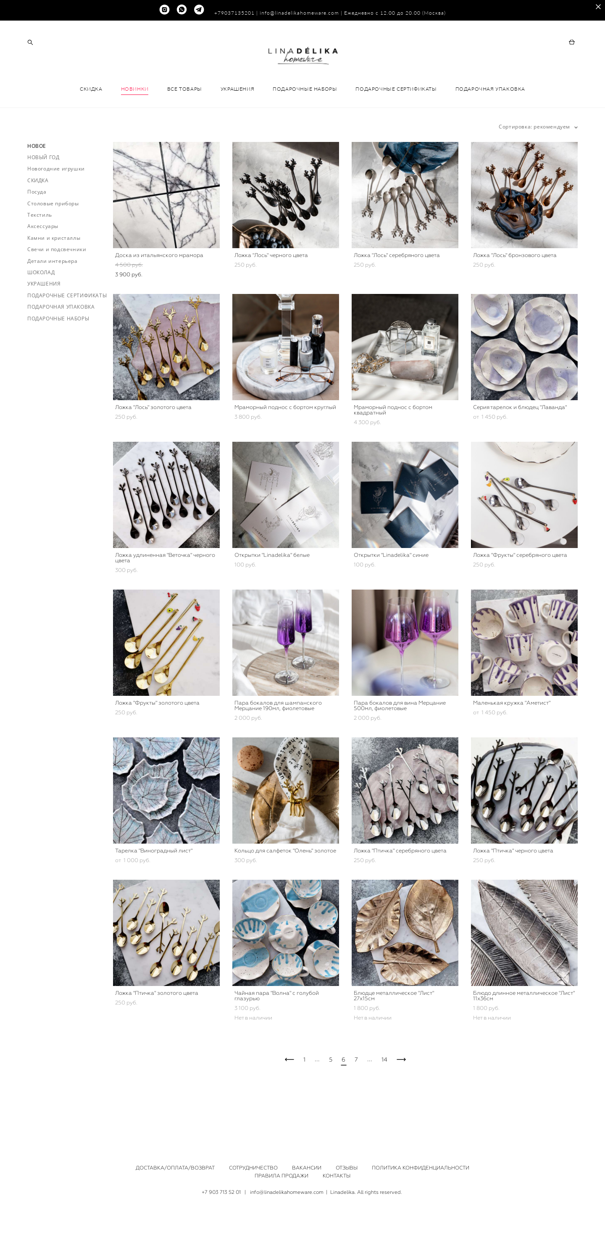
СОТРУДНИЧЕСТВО (253, 1168)
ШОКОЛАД (41, 304)
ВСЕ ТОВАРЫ (184, 121)
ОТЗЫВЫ (347, 1168)
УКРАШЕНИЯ (237, 121)
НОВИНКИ (135, 121)
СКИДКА (91, 121)
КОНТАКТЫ (336, 1176)
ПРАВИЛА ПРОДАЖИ (281, 1176)
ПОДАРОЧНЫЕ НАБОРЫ (305, 121)
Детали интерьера (52, 292)
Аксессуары (42, 258)
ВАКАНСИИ (306, 1168)
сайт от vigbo (302, 1216)
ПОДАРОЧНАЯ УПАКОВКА (490, 121)
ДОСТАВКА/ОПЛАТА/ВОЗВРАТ (175, 1168)
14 (384, 1091)
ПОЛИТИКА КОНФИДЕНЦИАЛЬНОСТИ (420, 1168)
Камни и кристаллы (53, 270)
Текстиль (39, 247)
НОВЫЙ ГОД (43, 189)
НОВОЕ (36, 177)
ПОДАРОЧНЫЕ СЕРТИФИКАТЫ (396, 121)
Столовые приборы (53, 235)
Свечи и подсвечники (56, 281)
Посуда (37, 224)
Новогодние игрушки (56, 201)
